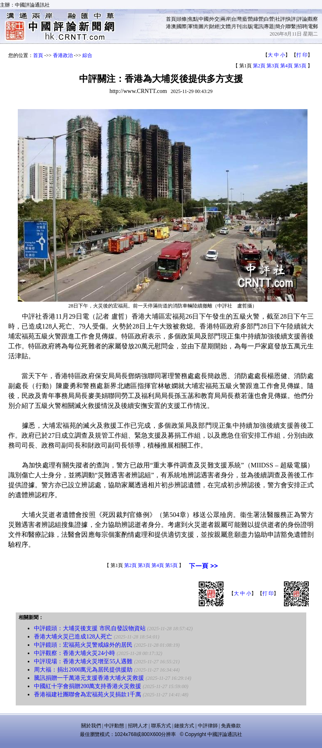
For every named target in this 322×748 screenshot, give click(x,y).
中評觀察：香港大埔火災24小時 (74, 653)
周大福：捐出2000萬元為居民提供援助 (83, 670)
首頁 (171, 19)
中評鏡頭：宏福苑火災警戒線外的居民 (83, 645)
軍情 (193, 26)
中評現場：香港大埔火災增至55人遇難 (83, 661)
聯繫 (291, 26)
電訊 (258, 26)
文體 (226, 26)
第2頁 (259, 66)
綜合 (87, 55)
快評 (291, 19)
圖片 (204, 26)
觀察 (313, 19)
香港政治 (63, 55)
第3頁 (273, 66)
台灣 (236, 19)
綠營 (258, 19)
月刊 (236, 26)
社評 (280, 19)
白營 (269, 19)
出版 (247, 26)
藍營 (247, 19)
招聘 (302, 26)
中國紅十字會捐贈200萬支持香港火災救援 (87, 686)
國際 (182, 26)
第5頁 (300, 66)
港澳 (171, 26)
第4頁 (286, 66)
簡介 (280, 26)
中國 (204, 19)
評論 (302, 19)
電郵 (313, 26)
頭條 (182, 19)
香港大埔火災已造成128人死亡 (73, 637)
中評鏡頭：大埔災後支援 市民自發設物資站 (90, 628)
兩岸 (226, 19)
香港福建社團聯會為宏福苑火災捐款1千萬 (87, 694)
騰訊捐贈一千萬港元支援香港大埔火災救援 (89, 678)
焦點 (193, 19)
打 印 (302, 55)
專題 (269, 26)
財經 (214, 26)
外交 (214, 19)
